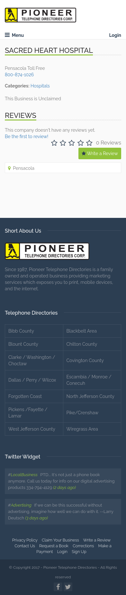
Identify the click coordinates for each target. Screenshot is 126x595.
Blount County (23, 344)
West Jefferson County (31, 429)
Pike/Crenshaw (83, 412)
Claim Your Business (60, 540)
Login (115, 35)
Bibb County (21, 331)
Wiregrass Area (82, 429)
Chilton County (82, 344)
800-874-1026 (19, 74)
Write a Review (100, 153)
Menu (14, 35)
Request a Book (53, 545)
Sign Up (79, 551)
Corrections (83, 545)
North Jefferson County (90, 396)
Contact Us (24, 545)
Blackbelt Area (82, 331)
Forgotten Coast (25, 396)
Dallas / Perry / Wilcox (32, 380)
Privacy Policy (25, 540)
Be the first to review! (26, 136)
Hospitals (40, 85)
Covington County (85, 360)
